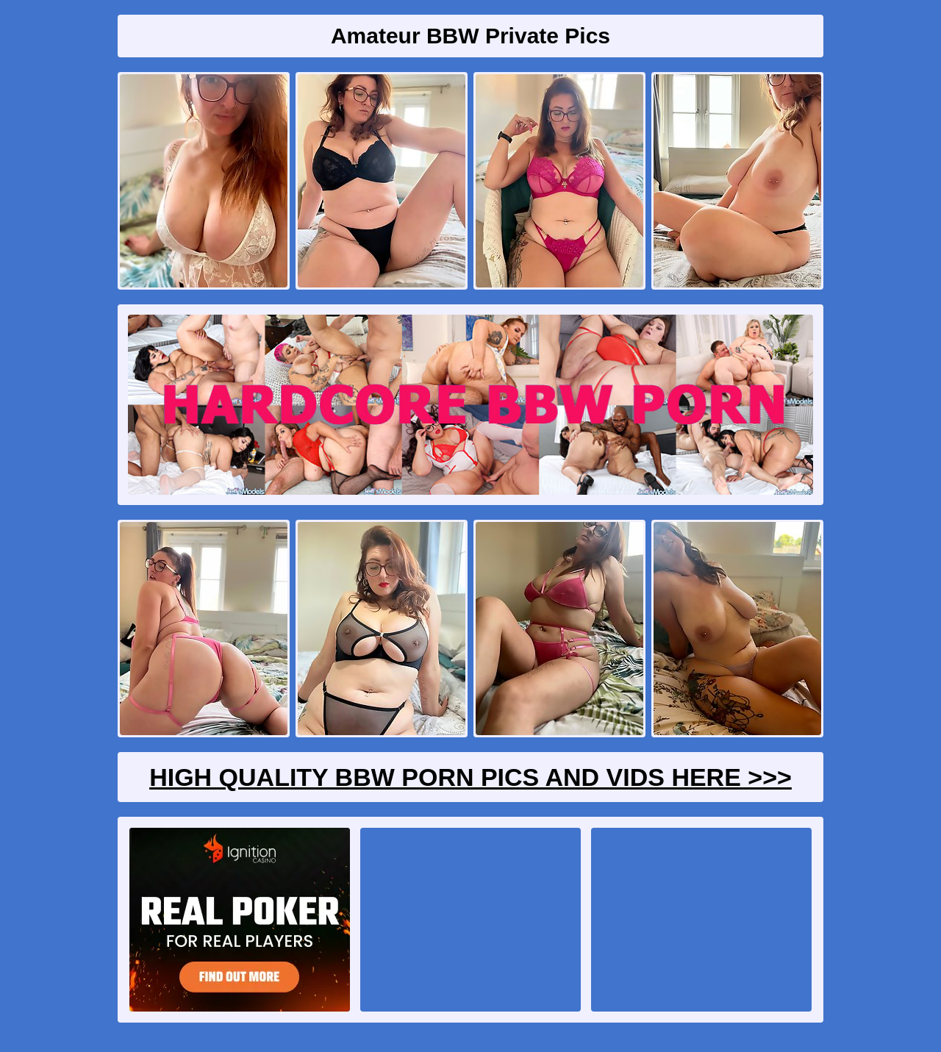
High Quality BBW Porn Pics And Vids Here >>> (470, 777)
